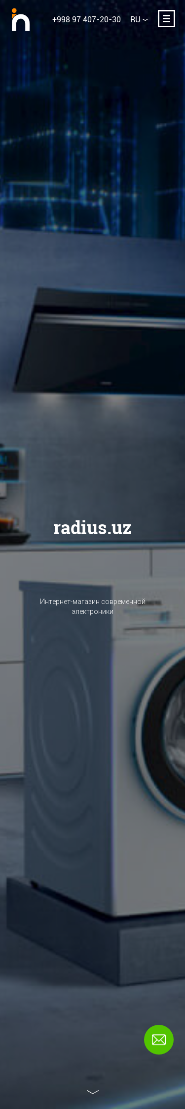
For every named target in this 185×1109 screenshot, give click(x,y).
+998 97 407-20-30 (86, 19)
